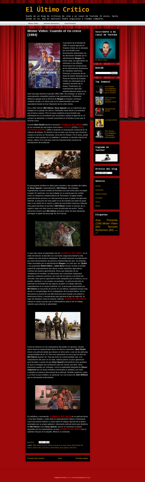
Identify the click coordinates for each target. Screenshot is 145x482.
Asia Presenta (70, 23)
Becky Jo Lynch (42, 445)
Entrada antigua (82, 458)
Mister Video (33, 23)
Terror (97, 202)
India (116, 230)
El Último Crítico (57, 9)
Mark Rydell (76, 445)
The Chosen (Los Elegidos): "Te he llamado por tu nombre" (110, 90)
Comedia (98, 198)
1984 (34, 445)
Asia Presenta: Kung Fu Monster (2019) (110, 100)
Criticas (50, 445)
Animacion (99, 190)
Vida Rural (72, 447)
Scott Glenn (46, 447)
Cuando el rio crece (59, 445)
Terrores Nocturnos (51, 23)
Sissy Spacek (64, 447)
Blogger (88, 477)
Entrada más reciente (35, 458)
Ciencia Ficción (101, 194)
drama (69, 445)
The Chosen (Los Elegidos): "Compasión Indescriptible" (110, 134)
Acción (97, 186)
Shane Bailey (54, 447)
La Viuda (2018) (111, 120)
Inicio (60, 458)
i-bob (69, 477)
